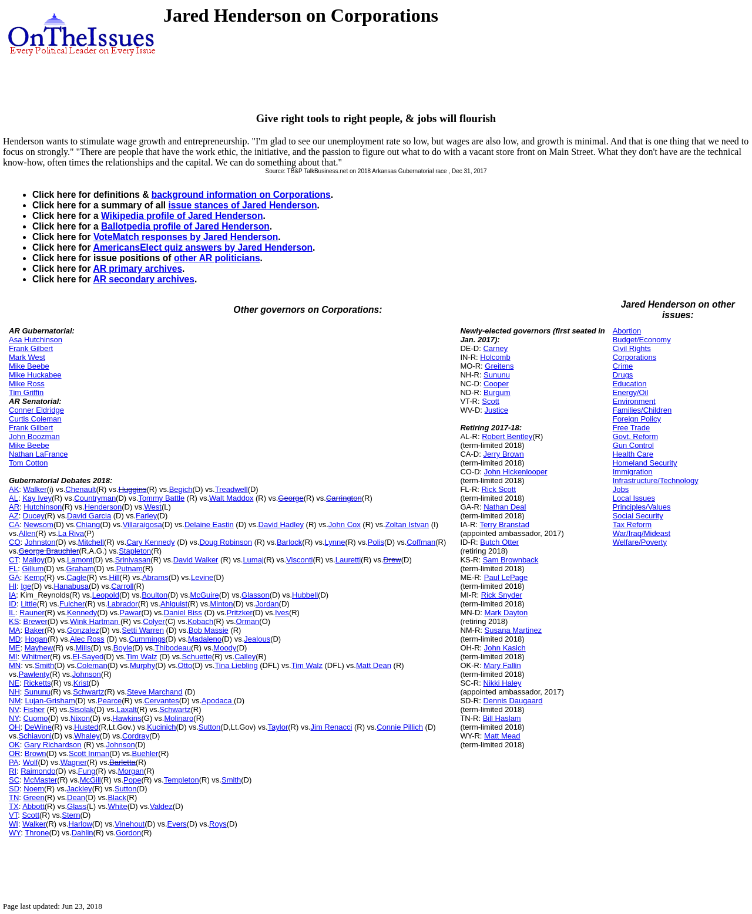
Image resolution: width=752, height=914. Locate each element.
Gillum (32, 568)
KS (14, 621)
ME (15, 647)
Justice (496, 410)
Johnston (40, 542)
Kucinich (161, 727)
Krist (81, 683)
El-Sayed (87, 656)
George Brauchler (49, 551)
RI (12, 771)
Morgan (131, 771)
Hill (114, 577)
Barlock (289, 542)
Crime (623, 366)
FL (13, 568)
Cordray (135, 735)
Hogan (36, 639)
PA (13, 762)
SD (14, 788)
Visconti (299, 559)
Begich (181, 489)
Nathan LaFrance (38, 454)
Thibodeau (173, 647)
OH (15, 727)
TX (14, 806)
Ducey (34, 515)
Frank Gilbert (31, 348)
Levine (202, 577)
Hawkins (126, 718)
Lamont (79, 559)
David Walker (196, 559)
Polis (376, 542)
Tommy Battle (161, 498)
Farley (146, 515)
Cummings (147, 639)
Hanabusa (71, 586)
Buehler (145, 753)
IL (12, 612)
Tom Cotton (28, 462)
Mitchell (91, 542)
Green (34, 797)
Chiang (88, 524)
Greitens (499, 366)
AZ (14, 515)
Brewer (36, 621)
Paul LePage (506, 577)
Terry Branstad (504, 524)
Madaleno (204, 639)
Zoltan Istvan (407, 524)
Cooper (496, 383)
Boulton (154, 595)
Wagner (74, 762)
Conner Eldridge (36, 410)
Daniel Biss (183, 612)
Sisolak (81, 709)
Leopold (105, 595)
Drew (392, 559)
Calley (245, 656)
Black (117, 797)
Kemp (34, 577)
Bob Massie (209, 630)
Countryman (95, 498)
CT (13, 559)
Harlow (80, 823)
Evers (177, 823)
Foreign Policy (637, 418)
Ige (26, 586)
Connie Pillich (400, 727)
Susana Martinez (513, 630)
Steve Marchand (155, 691)
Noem (34, 788)
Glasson (255, 595)
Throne (37, 832)
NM (15, 700)
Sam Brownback (511, 559)
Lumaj (253, 559)
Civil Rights (632, 348)
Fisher (34, 709)
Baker (35, 630)
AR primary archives (137, 269)
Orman (248, 621)
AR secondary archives (143, 279)
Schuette (197, 656)
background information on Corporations (241, 195)
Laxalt (126, 709)
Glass (76, 806)
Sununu (37, 691)
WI (13, 823)
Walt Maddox (231, 498)
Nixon (80, 718)
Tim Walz (141, 656)
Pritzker (240, 612)
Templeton (181, 779)
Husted (86, 727)
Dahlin (82, 832)
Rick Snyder (501, 595)
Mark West (27, 357)
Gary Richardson (53, 744)
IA (12, 595)
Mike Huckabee (35, 374)
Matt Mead (502, 735)
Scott (30, 815)
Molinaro (178, 718)
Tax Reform (632, 524)
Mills (82, 647)
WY (15, 832)
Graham (80, 568)
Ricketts (37, 683)
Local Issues (634, 498)
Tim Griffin (26, 392)
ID (12, 603)
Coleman (92, 665)
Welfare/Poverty (640, 542)
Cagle (76, 577)
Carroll (122, 586)
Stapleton (135, 551)
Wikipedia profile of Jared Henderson (182, 216)
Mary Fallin (502, 665)
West (153, 506)
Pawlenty (34, 674)
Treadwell (231, 489)
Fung (87, 771)
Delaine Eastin (209, 524)
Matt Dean (373, 665)
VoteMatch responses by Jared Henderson (185, 237)
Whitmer (36, 656)
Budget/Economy (642, 339)
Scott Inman (89, 753)
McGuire (204, 595)
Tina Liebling (235, 665)
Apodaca (218, 700)
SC (14, 779)
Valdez (161, 806)
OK (14, 744)
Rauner (32, 612)
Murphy (142, 665)
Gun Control (633, 445)
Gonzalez (83, 630)
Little (28, 603)
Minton (221, 603)
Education (630, 383)
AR (14, 506)
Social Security (638, 515)
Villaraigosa (142, 524)
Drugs (623, 374)
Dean (76, 797)
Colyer (154, 621)
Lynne (335, 542)
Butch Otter (499, 542)
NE (14, 683)
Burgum (497, 392)
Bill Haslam (502, 718)
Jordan (267, 603)
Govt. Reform (635, 436)
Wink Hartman (95, 621)
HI (12, 586)
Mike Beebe (29, 366)
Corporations (634, 357)
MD (15, 639)
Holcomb (495, 357)
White (117, 806)
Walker (35, 489)
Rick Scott (499, 489)
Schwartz (88, 691)
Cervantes (162, 700)
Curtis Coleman (35, 418)
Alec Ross (87, 639)
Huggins (133, 489)
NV (14, 709)
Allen (27, 533)
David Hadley (281, 524)
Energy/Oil (631, 392)
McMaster (40, 779)
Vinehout (130, 823)
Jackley (79, 788)
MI (13, 656)
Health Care (633, 454)
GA (14, 577)
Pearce (110, 700)
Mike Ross (27, 383)
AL (13, 498)
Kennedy (82, 612)
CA (14, 524)
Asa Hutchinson (35, 339)
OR (15, 753)
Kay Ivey (37, 498)
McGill (90, 779)
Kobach (200, 621)
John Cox (344, 524)
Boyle (123, 647)
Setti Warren (143, 630)
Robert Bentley (507, 436)
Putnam (129, 568)
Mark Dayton (506, 612)
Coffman (421, 542)
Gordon (128, 832)
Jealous (257, 639)
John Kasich (505, 647)
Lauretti (348, 559)
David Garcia (89, 515)
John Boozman (34, 436)
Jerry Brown (503, 454)
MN (15, 665)
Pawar (131, 612)
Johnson (86, 674)
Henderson (103, 506)
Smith (44, 665)
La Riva (71, 533)
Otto (185, 665)
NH (14, 691)
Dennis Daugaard (512, 700)
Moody (224, 647)
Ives (282, 612)
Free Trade (631, 427)
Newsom (38, 524)
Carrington (344, 498)
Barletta (122, 762)
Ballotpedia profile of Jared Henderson (185, 226)
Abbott (33, 806)
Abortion (627, 330)
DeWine (38, 727)
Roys (218, 823)
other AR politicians (217, 258)
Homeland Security (645, 462)
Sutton (210, 727)
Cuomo (36, 718)
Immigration (633, 471)
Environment (634, 401)
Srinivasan (133, 559)
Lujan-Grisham (50, 700)
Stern (71, 815)
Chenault (80, 489)
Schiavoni (35, 735)
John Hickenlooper (516, 471)
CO (15, 542)
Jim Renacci (331, 727)
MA (15, 630)
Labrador (123, 603)
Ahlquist (173, 603)
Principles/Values (642, 506)
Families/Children (642, 410)
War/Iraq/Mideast (642, 533)
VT (13, 815)
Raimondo (38, 771)
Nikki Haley (502, 683)
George (290, 498)
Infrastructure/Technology (656, 480)
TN (14, 797)
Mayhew (39, 647)
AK (14, 489)
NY (14, 718)
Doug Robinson (225, 542)
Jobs (621, 489)
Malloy (33, 559)
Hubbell (305, 595)
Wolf (30, 762)
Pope (132, 779)
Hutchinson (43, 506)
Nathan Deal (505, 506)
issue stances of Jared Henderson (242, 205)
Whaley (86, 735)
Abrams (155, 577)
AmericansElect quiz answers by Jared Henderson (203, 247)
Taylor (278, 727)
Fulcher (72, 603)
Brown (35, 753)
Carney (495, 348)
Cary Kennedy (150, 542)
